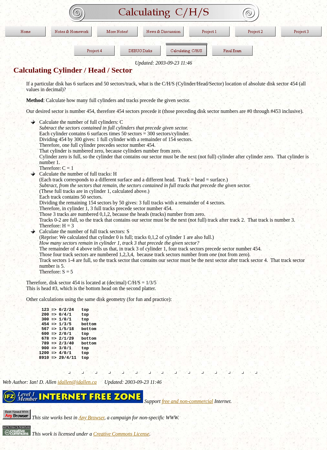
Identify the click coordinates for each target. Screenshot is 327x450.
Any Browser (91, 428)
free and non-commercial (187, 411)
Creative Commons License (121, 444)
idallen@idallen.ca (77, 392)
